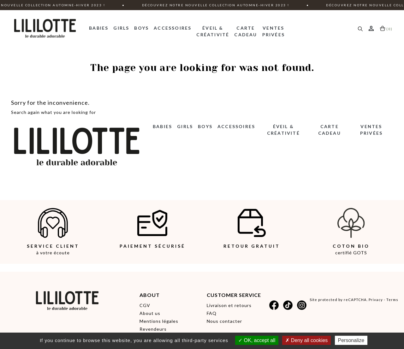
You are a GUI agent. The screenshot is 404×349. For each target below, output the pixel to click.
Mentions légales (159, 321)
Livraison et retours (229, 305)
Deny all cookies (306, 340)
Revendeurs (153, 329)
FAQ (212, 313)
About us (150, 313)
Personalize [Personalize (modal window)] (351, 340)
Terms (392, 300)
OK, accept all (256, 340)
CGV (145, 305)
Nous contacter (224, 321)
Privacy (376, 300)
